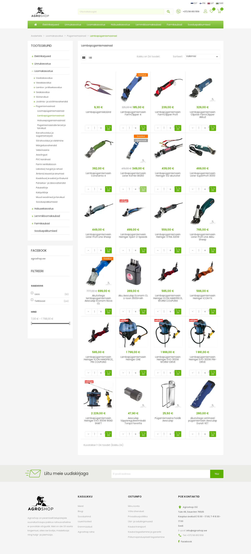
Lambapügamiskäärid (98, 112)
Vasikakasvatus (44, 78)
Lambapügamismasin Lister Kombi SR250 (133, 174)
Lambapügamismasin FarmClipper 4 (133, 113)
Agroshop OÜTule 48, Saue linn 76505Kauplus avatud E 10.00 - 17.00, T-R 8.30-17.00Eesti (199, 516)
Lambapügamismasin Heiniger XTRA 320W (168, 236)
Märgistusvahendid (46, 145)
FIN (202, 3)
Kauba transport (137, 526)
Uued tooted (85, 521)
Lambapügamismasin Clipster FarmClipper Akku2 (202, 114)
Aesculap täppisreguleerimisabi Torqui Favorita (133, 420)
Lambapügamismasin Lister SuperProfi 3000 (202, 174)
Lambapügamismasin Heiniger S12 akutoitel (168, 174)
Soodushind (84, 516)
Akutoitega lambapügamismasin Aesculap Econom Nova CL (98, 299)
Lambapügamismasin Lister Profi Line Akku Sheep (202, 237)
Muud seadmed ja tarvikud (50, 197)
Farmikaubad (42, 223)
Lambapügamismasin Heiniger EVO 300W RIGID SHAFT (98, 420)
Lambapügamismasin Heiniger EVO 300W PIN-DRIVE (202, 359)
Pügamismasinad (45, 106)
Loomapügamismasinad (50, 110)
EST (194, 3)
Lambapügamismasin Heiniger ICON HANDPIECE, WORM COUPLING (168, 298)
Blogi (80, 511)
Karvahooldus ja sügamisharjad (45, 134)
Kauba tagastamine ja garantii (144, 531)
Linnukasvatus (42, 63)
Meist (80, 506)
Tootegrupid (41, 46)
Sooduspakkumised (46, 201)
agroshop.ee (38, 258)
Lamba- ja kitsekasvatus (49, 87)
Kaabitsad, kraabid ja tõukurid (52, 178)
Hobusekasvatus (44, 208)
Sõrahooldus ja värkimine (49, 140)
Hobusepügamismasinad (51, 120)
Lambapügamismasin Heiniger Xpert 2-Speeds (133, 236)
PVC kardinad (43, 159)
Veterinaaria (42, 150)
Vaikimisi (202, 56)
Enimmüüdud (85, 526)
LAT (210, 3)
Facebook (186, 541)
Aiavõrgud (41, 154)
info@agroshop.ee (196, 530)
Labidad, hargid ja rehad (49, 169)
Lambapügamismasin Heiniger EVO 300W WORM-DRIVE (168, 359)
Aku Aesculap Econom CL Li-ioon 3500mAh (133, 297)
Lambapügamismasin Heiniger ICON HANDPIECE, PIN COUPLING (98, 359)
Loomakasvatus (43, 71)
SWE (219, 3)
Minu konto (134, 506)
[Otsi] (125, 12)
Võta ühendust (136, 511)
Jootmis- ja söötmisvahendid (52, 101)
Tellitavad (40, 301)
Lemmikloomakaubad (47, 216)
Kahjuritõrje (42, 192)
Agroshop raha (86, 531)
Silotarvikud (42, 96)
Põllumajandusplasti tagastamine (146, 537)
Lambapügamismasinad (50, 115)
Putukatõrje (42, 187)
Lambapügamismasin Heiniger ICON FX (202, 297)
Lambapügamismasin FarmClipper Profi (168, 113)
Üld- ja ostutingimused (140, 521)
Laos (37, 294)
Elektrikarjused (42, 56)
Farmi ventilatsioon (46, 164)
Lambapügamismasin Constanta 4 (98, 174)
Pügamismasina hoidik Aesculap (168, 419)
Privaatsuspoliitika (138, 516)
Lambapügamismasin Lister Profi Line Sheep (98, 236)
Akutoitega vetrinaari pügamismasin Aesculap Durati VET (202, 420)
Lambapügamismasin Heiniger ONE (133, 358)
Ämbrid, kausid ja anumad (50, 173)
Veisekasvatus (43, 82)
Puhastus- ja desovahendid (51, 183)
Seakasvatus (43, 92)
